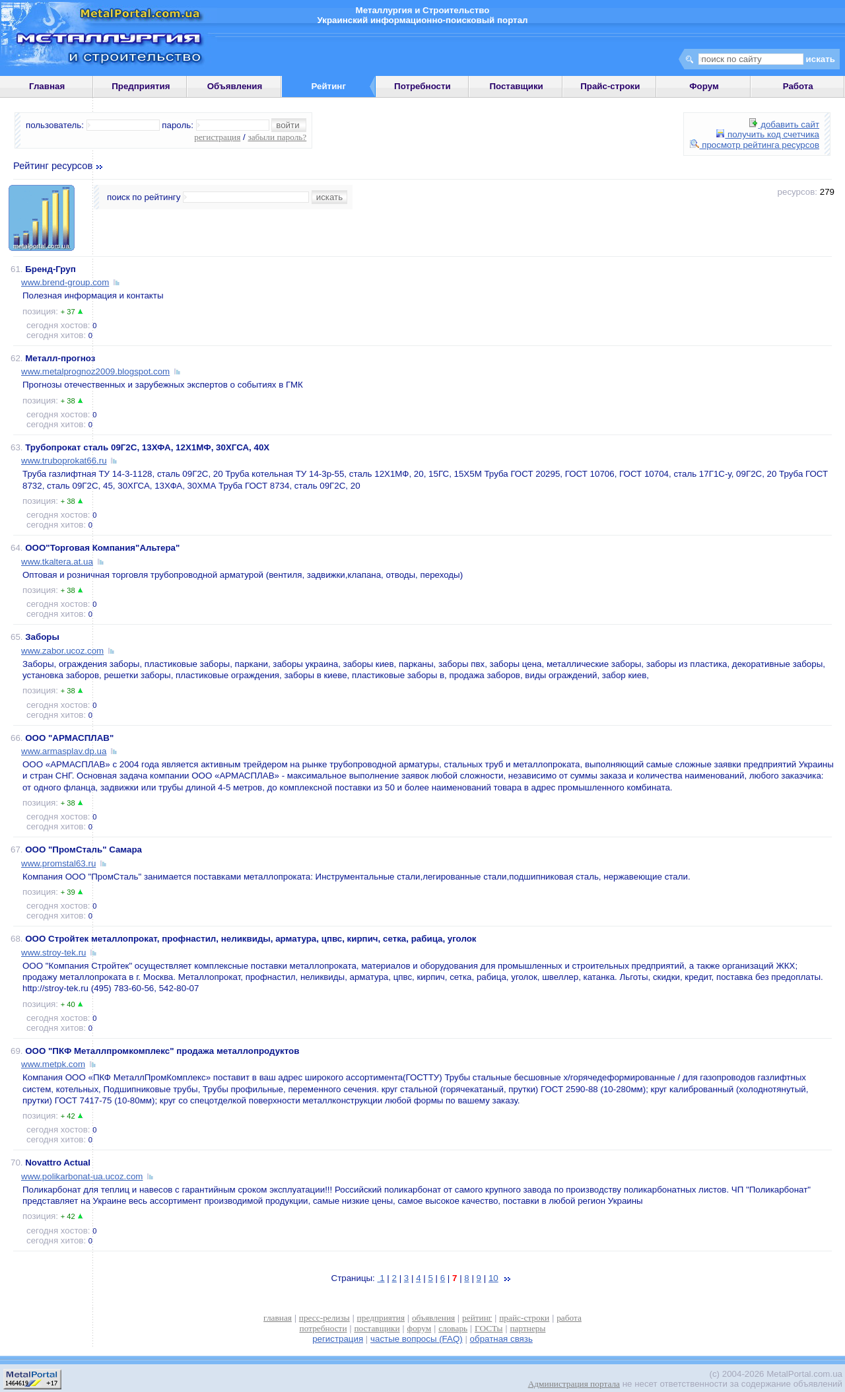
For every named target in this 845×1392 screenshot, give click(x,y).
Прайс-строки (610, 86)
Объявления (235, 86)
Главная (47, 86)
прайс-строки (524, 1318)
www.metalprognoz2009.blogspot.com (95, 371)
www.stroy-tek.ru (53, 952)
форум (419, 1328)
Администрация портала (574, 1384)
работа (569, 1318)
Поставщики (516, 86)
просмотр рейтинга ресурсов (755, 145)
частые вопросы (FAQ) (416, 1339)
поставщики (376, 1328)
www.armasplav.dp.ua (63, 751)
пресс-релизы (324, 1318)
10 (493, 1278)
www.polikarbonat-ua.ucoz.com (82, 1176)
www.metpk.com (53, 1064)
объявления (433, 1318)
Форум (704, 86)
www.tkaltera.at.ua (57, 562)
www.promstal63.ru (58, 863)
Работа (798, 86)
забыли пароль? (277, 137)
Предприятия (141, 86)
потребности (323, 1328)
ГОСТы (488, 1328)
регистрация (217, 137)
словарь (452, 1328)
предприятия (381, 1318)
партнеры (527, 1328)
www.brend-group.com (65, 282)
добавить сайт (784, 124)
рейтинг (477, 1318)
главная (277, 1318)
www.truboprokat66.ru (64, 461)
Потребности (422, 86)
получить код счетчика (767, 134)
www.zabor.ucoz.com (62, 651)
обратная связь (501, 1339)
